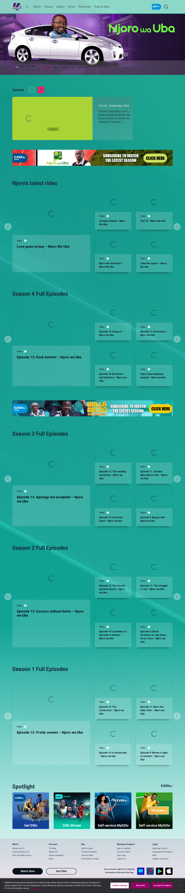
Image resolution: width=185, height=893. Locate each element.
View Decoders (87, 855)
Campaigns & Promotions (162, 852)
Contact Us (121, 859)
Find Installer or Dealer (90, 859)
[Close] (180, 885)
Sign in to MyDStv (124, 848)
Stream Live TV (18, 848)
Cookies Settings (119, 885)
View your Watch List (20, 852)
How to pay (121, 855)
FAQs (154, 855)
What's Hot (53, 852)
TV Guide (52, 848)
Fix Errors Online (123, 852)
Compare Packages (89, 852)
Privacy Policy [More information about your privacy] (36, 888)
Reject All (140, 885)
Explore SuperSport (56, 855)
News (51, 859)
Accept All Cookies (162, 885)
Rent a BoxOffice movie (21, 855)
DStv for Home (87, 848)
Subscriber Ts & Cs (159, 848)
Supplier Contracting (160, 859)
